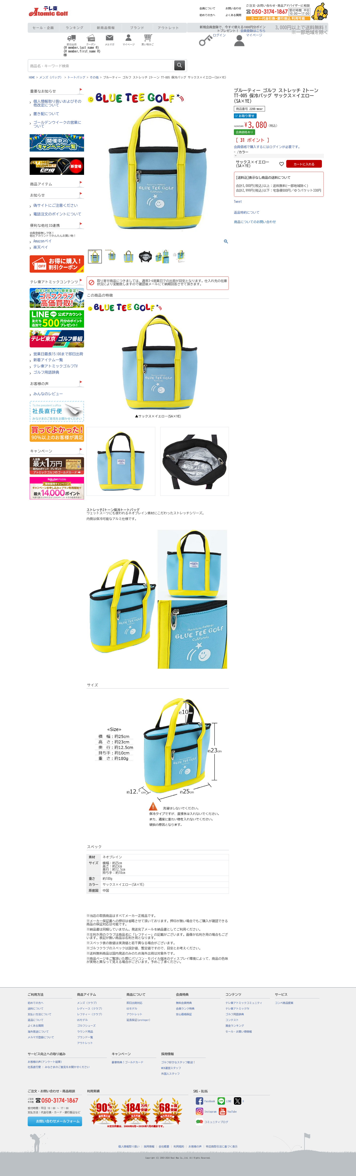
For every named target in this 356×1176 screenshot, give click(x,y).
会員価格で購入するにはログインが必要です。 (267, 147)
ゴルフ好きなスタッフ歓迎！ (178, 1062)
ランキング (75, 27)
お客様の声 (194, 1146)
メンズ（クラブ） (87, 1003)
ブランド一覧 (85, 1037)
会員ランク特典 (185, 1008)
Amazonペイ (42, 241)
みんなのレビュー (48, 394)
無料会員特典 (184, 1003)
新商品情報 (106, 27)
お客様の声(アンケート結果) (45, 1062)
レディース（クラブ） (90, 1008)
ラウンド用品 (85, 1031)
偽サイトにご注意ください (55, 205)
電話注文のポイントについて (57, 214)
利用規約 (179, 1146)
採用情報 (149, 1146)
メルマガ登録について (41, 1037)
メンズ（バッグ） (51, 77)
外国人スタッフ (170, 1073)
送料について (36, 1008)
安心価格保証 (184, 1014)
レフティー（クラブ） (90, 1014)
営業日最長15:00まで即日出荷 (58, 354)
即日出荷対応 (134, 1003)
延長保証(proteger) (138, 1020)
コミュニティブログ (212, 1122)
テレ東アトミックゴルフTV (55, 366)
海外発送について (38, 1031)
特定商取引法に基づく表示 (222, 1146)
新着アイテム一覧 (48, 360)
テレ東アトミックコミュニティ (243, 1003)
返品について (36, 1020)
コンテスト (232, 1020)
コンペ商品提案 (284, 1003)
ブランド (137, 27)
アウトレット (168, 27)
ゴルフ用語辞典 (46, 372)
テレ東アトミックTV (237, 1008)
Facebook (205, 1101)
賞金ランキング (234, 1025)
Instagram (206, 1111)
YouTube (228, 1111)
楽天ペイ (40, 247)
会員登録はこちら (253, 30)
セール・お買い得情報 (238, 1031)
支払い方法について (39, 1014)
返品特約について (247, 212)
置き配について (46, 114)
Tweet (238, 201)
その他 (94, 77)
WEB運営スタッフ (171, 1068)
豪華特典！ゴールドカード (127, 1062)
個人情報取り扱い (128, 1146)
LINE (224, 1101)
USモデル (82, 1020)
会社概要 (164, 1146)
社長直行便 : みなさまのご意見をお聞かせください (58, 1067)
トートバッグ (76, 77)
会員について (207, 8)
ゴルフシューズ (86, 1025)
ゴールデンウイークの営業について (57, 124)
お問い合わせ (233, 8)
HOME (32, 77)
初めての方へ (207, 15)
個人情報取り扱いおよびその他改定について (57, 103)
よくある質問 (233, 15)
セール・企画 (43, 27)
